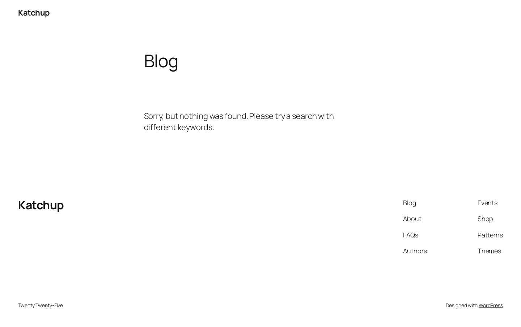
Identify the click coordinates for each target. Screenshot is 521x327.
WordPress (491, 305)
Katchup (34, 12)
